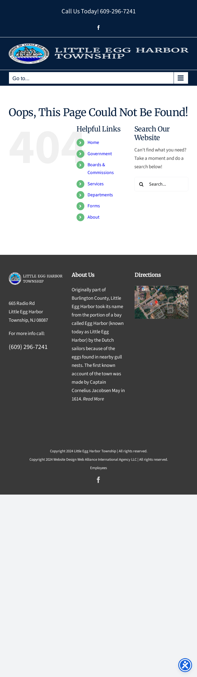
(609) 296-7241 (28, 347)
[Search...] (161, 184)
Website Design (65, 459)
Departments (100, 195)
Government (100, 154)
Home (93, 142)
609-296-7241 (118, 11)
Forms (94, 206)
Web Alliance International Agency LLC (107, 459)
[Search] (141, 184)
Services (96, 184)
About (93, 217)
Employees (98, 468)
